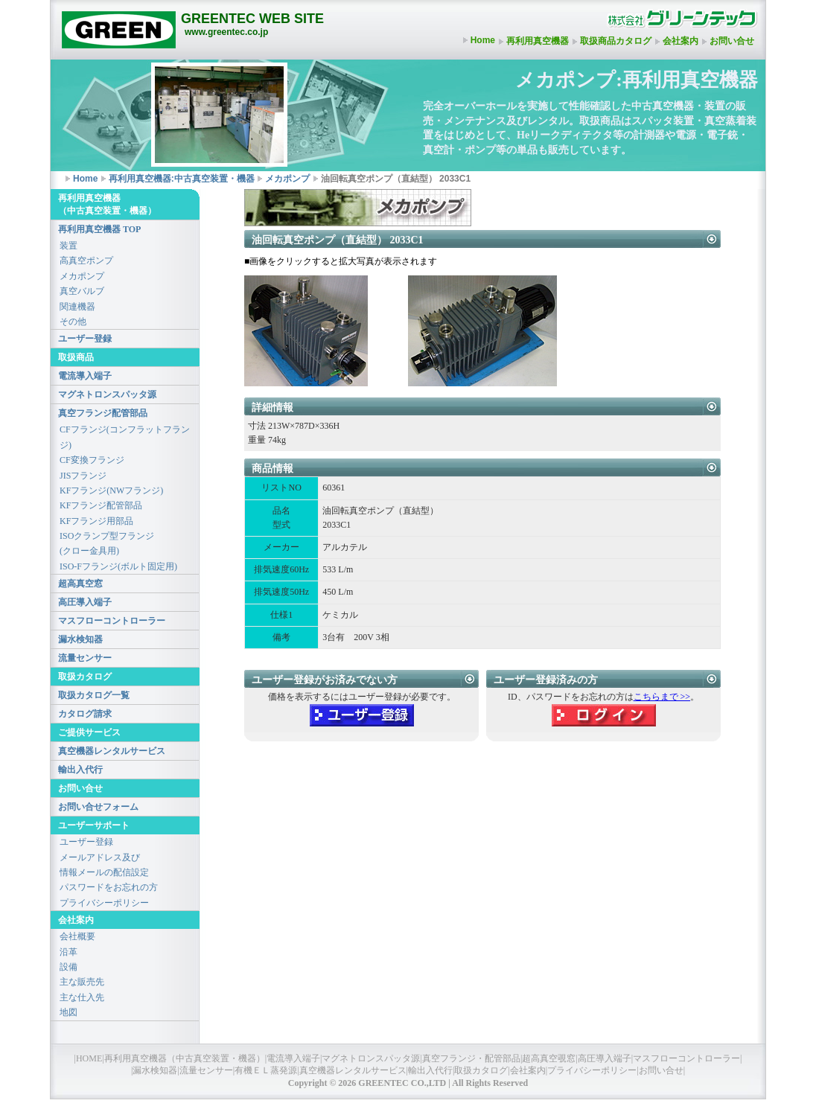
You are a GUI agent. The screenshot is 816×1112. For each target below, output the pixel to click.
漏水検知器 (80, 639)
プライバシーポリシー (104, 903)
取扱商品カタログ (615, 41)
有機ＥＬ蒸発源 (266, 1070)
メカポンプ (287, 178)
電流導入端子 (85, 376)
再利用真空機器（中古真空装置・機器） (184, 1058)
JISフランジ (83, 475)
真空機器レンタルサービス (111, 751)
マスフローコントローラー (111, 621)
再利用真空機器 (537, 41)
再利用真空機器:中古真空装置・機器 (182, 178)
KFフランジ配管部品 (101, 505)
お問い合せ (732, 41)
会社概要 (77, 936)
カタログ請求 (85, 714)
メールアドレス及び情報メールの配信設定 (104, 865)
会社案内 (680, 41)
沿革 (68, 952)
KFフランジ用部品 (96, 521)
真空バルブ (82, 291)
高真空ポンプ (86, 260)
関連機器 (77, 306)
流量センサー (85, 658)
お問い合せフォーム (98, 807)
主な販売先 (82, 982)
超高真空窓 (80, 583)
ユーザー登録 (85, 338)
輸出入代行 (80, 769)
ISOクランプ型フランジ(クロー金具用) (107, 543)
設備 (68, 967)
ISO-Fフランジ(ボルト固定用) (118, 566)
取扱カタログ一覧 (94, 695)
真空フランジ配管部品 (102, 413)
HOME (89, 1058)
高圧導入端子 (85, 602)
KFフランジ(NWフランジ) (111, 490)
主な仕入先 (82, 997)
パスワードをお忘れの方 (109, 887)
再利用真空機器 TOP (99, 229)
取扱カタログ (481, 1070)
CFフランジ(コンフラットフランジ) (125, 437)
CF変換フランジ (92, 460)
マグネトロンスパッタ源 (107, 394)
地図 (68, 1012)
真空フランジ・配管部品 (471, 1058)
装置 (68, 245)
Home (483, 40)
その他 (73, 321)
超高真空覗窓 (549, 1058)
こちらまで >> (662, 696)
